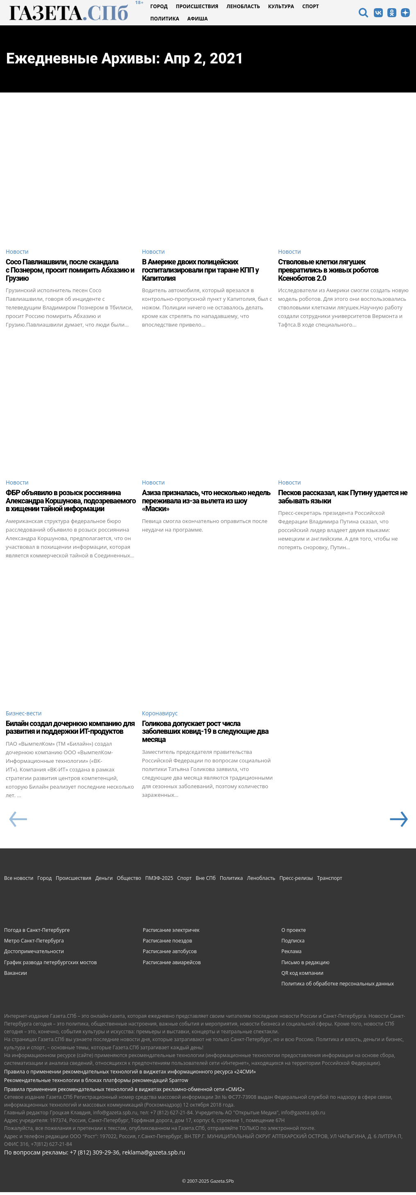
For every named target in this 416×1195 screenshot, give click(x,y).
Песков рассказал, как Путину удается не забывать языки (342, 498)
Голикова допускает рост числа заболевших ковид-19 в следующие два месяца (205, 734)
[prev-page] (18, 822)
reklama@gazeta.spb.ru (153, 1155)
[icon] (363, 14)
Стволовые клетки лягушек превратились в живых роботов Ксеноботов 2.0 (328, 270)
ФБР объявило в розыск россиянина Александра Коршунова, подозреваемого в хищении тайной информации (71, 502)
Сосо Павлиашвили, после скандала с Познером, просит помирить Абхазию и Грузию (70, 270)
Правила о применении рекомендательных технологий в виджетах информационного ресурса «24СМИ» (130, 1074)
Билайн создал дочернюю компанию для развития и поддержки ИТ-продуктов (70, 730)
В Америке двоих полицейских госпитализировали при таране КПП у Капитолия (200, 270)
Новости (18, 252)
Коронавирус (161, 715)
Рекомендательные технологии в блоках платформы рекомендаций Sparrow (96, 1083)
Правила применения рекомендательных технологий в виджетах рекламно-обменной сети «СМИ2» (124, 1091)
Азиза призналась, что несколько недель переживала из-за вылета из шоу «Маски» (206, 502)
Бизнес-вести (25, 715)
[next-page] (398, 822)
